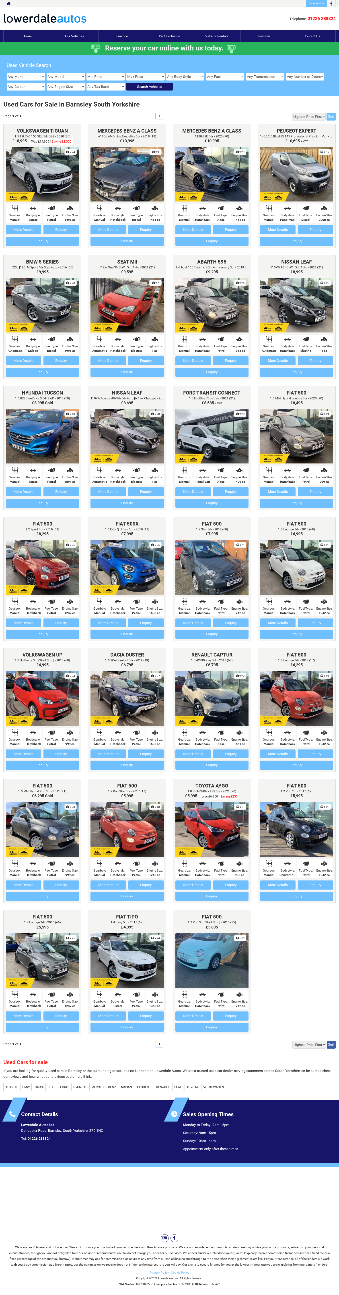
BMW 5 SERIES (42, 262)
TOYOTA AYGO (211, 786)
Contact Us (312, 36)
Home (27, 36)
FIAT (52, 1087)
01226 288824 (322, 18)
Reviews (264, 36)
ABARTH (11, 1087)
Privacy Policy (159, 1272)
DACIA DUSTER (127, 655)
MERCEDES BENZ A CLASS (127, 131)
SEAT (177, 1087)
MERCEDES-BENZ (103, 1087)
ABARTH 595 (211, 262)
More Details (23, 230)
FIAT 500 (296, 393)
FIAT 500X (127, 524)
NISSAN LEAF (296, 262)
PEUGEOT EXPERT (296, 131)
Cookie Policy (180, 1272)
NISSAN (126, 1087)
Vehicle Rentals (217, 36)
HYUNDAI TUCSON (42, 393)
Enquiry (61, 230)
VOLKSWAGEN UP (42, 655)
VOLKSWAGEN (213, 1087)
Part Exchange (169, 36)
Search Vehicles (149, 87)
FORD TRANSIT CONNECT (211, 393)
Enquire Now (316, 3)
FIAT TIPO (127, 917)
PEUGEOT (144, 1087)
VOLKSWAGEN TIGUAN (42, 131)
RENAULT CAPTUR (211, 655)
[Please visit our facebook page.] (331, 3)
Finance (122, 36)
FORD (64, 1087)
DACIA (39, 1087)
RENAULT (162, 1087)
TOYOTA (192, 1087)
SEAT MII (127, 262)
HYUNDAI (79, 1087)
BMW (26, 1087)
